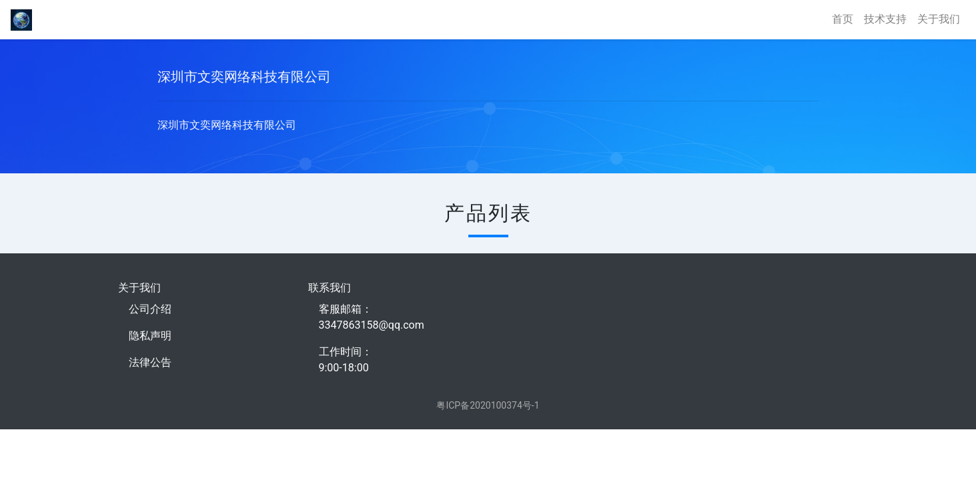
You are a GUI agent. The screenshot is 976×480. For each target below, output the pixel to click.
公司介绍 (150, 309)
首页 (842, 19)
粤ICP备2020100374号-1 (487, 405)
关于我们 (938, 19)
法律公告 (150, 362)
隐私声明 (150, 335)
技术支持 (885, 19)
